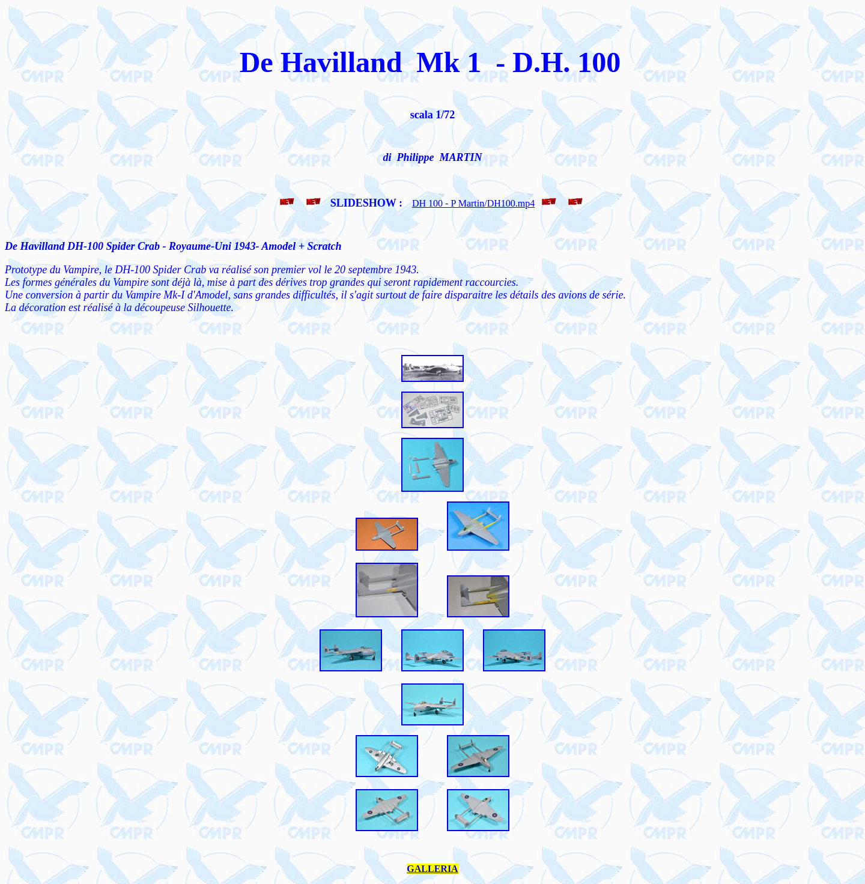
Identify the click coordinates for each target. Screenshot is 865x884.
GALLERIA (432, 869)
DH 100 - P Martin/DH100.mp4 (473, 203)
